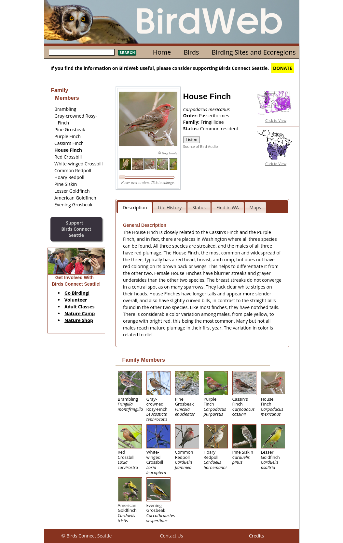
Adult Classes (79, 307)
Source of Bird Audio (200, 146)
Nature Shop (78, 320)
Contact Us (171, 536)
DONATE (282, 68)
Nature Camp (79, 313)
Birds (191, 52)
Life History (170, 207)
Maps (255, 207)
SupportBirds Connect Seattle (76, 229)
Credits (256, 536)
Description (135, 207)
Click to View (275, 120)
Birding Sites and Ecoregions (254, 52)
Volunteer (75, 300)
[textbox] (82, 52)
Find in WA (227, 207)
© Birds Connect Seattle (87, 536)
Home (162, 52)
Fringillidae (212, 122)
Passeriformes (214, 115)
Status (199, 207)
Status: (191, 128)
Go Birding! (76, 293)
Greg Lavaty (169, 153)
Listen (192, 139)
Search (127, 53)
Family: (192, 122)
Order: (191, 115)
